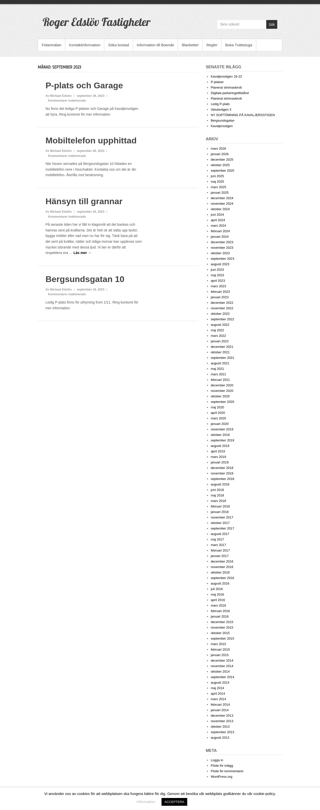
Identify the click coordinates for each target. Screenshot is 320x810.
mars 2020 (218, 418)
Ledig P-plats (220, 104)
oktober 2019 (220, 435)
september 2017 (222, 528)
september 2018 (222, 479)
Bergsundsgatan (222, 120)
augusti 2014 (220, 682)
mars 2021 (218, 374)
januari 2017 (220, 556)
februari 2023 (220, 292)
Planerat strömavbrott (226, 87)
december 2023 (222, 242)
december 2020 (222, 385)
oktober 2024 (220, 209)
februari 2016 (220, 611)
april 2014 (218, 693)
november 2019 (222, 429)
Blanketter (190, 45)
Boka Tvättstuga (238, 45)
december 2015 (222, 622)
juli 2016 (217, 589)
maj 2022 (217, 330)
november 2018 (222, 473)
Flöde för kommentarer (227, 771)
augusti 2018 (220, 484)
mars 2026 (218, 148)
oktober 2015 (220, 633)
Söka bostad (118, 45)
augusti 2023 (220, 264)
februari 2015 (220, 649)
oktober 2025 (220, 165)
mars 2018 (218, 501)
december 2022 (222, 303)
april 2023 (218, 281)
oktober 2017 (220, 523)
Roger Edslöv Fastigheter (96, 22)
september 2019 (222, 440)
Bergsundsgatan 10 (85, 279)
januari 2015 (220, 655)
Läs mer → (83, 253)
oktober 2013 (220, 726)
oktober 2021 (220, 352)
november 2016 (222, 567)
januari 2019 (220, 462)
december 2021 (222, 347)
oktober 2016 (220, 572)
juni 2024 (217, 214)
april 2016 (218, 600)
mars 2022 (218, 336)
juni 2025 (217, 176)
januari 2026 (220, 154)
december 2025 (222, 159)
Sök (272, 25)
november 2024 (222, 203)
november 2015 (222, 627)
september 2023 (222, 258)
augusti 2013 (220, 737)
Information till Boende (155, 45)
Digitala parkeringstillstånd (230, 93)
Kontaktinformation (84, 45)
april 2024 (218, 220)
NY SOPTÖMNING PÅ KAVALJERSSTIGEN (243, 115)
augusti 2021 (220, 363)
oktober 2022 (220, 314)
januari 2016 (220, 616)
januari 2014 (220, 710)
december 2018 (222, 468)
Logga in (217, 760)
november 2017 (222, 517)
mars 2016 (218, 605)
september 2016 (222, 578)
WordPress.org (221, 776)
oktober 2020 (220, 396)
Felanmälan (51, 45)
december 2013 (222, 715)
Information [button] (145, 801)
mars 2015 (218, 644)
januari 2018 (220, 512)
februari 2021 (220, 380)
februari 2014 (220, 704)
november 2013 (222, 721)
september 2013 (222, 732)
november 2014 (222, 666)
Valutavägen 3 (221, 109)
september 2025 (222, 170)
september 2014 (222, 677)
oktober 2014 (220, 671)
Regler (212, 45)
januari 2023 (220, 297)
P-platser (217, 82)
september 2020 (222, 402)
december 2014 (222, 660)
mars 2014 (218, 699)
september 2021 (222, 358)
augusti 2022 (220, 325)
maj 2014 (217, 688)
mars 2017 (218, 545)
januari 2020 (220, 424)
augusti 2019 (220, 446)
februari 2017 (220, 550)
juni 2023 (217, 270)
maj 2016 (217, 594)
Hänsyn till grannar (84, 201)
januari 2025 (220, 192)
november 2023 (222, 247)
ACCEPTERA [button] (174, 802)
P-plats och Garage (84, 85)
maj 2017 (217, 539)
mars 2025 (218, 187)
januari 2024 (220, 236)
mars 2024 (218, 225)
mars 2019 (218, 457)
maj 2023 (217, 275)
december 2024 (222, 198)
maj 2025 (217, 181)
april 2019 (218, 451)
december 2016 (222, 561)
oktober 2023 (220, 253)
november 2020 (222, 391)
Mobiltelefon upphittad (91, 140)
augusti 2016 (220, 583)
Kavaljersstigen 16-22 (226, 76)
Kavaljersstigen (222, 126)
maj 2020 (217, 407)
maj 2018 (217, 495)
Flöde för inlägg (222, 765)
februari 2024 (220, 231)
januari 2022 (220, 341)
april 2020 (218, 413)
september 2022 (222, 319)
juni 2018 (217, 490)
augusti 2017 (220, 534)
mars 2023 (218, 286)
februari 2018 (220, 506)
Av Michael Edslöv (59, 96)
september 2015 (222, 638)
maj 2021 (217, 369)
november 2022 (222, 308)
